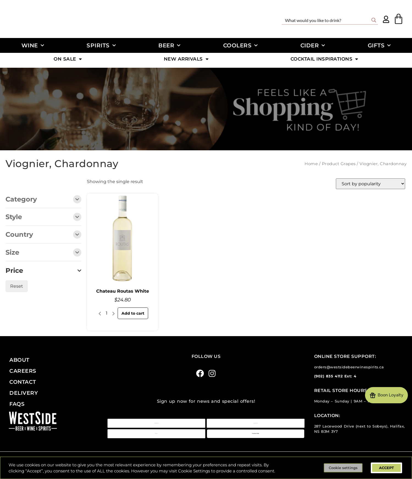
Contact (22, 382)
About (19, 359)
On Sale (68, 60)
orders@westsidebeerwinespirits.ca (349, 367)
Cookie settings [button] (343, 468)
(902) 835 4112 (328, 376)
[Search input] (326, 20)
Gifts (379, 45)
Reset (16, 286)
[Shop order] (370, 183)
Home (311, 163)
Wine (32, 45)
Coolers (240, 45)
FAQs (16, 404)
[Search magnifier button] (374, 20)
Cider (312, 45)
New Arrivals (186, 60)
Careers (22, 371)
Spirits (101, 45)
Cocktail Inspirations (324, 60)
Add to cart (132, 313)
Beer (169, 45)
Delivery (23, 393)
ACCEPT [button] (386, 468)
